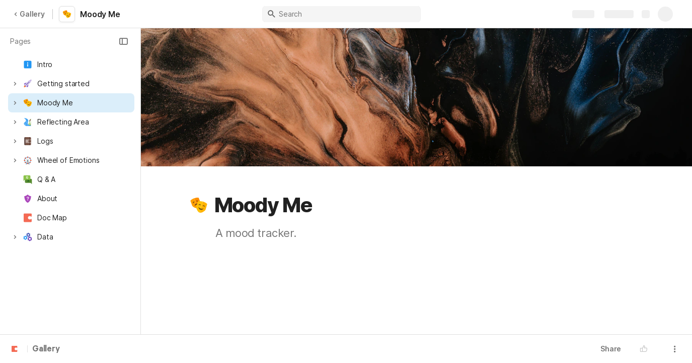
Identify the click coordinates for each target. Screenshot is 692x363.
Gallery (29, 14)
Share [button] (610, 348)
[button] (123, 41)
